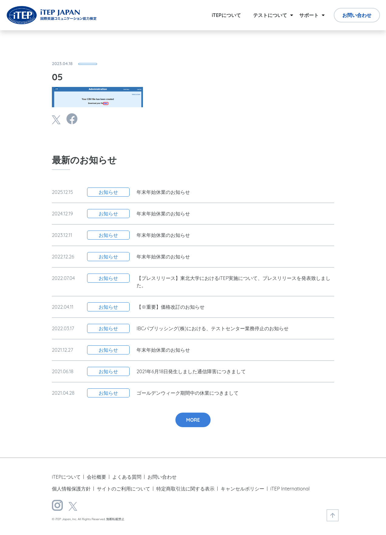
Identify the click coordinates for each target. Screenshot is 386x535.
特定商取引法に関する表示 (185, 489)
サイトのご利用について (123, 489)
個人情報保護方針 (71, 489)
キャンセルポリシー (242, 489)
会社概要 (96, 477)
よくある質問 (126, 477)
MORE (193, 420)
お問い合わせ (356, 15)
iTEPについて (226, 15)
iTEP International (290, 489)
